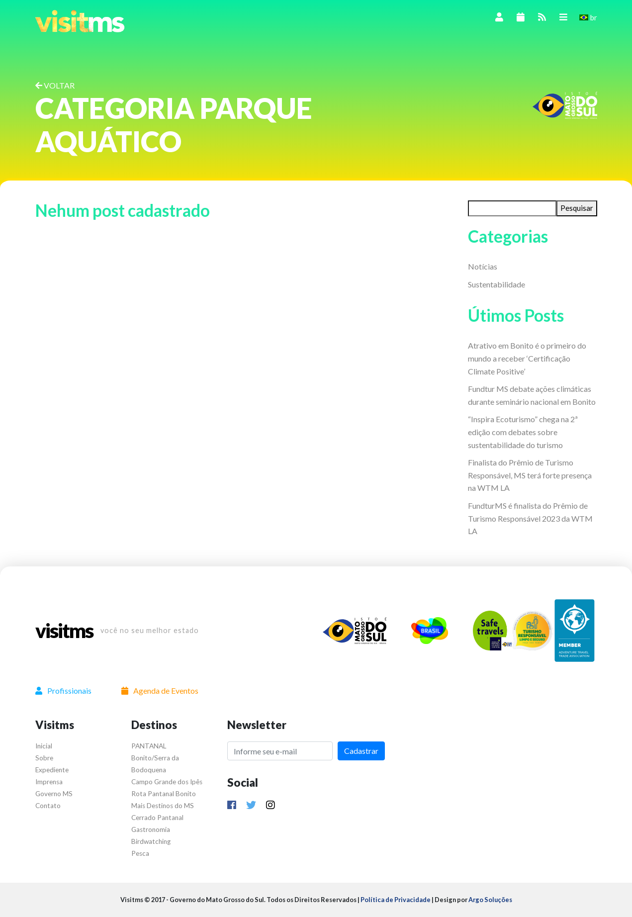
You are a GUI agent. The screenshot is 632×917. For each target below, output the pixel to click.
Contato (48, 806)
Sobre (44, 758)
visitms (64, 630)
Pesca (140, 853)
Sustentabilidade (496, 284)
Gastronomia (150, 829)
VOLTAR (55, 85)
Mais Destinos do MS (162, 806)
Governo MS (54, 794)
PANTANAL (149, 746)
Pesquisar (576, 207)
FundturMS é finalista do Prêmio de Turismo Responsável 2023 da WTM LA (530, 518)
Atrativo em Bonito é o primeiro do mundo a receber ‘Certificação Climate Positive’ (527, 358)
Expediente (52, 770)
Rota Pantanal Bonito (163, 794)
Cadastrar (361, 750)
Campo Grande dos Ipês (166, 782)
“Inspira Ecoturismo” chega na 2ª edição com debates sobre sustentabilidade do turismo (523, 431)
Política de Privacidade (396, 900)
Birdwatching (151, 841)
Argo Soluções (490, 900)
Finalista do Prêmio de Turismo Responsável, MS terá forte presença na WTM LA (530, 475)
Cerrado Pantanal (157, 818)
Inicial (43, 746)
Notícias (482, 266)
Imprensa (49, 782)
